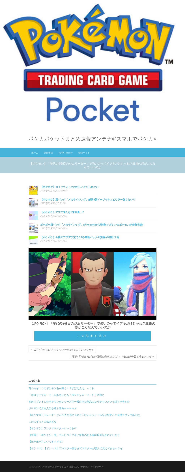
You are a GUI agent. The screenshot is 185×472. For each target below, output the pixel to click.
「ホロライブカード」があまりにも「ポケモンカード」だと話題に (66, 395)
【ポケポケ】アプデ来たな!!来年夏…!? (62, 212)
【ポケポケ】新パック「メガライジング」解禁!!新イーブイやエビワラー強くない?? (87, 199)
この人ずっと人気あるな (42, 421)
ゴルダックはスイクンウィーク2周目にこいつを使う (62, 349)
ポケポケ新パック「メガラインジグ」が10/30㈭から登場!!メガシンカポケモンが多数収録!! (91, 224)
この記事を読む (92, 335)
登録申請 (48, 152)
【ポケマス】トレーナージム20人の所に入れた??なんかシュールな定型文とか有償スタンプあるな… (85, 415)
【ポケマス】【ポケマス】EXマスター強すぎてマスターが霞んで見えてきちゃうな (75, 448)
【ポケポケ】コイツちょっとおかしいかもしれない (69, 187)
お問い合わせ (66, 152)
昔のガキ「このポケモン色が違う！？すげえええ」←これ (61, 388)
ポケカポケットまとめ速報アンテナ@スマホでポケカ (91, 139)
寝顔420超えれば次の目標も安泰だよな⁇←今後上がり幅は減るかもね (113, 356)
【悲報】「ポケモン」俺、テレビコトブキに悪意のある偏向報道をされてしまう (74, 435)
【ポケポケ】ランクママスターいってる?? (52, 428)
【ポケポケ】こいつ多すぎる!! (46, 441)
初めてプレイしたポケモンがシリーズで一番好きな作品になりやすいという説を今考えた (79, 401)
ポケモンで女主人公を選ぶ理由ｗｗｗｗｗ (53, 408)
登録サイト (84, 152)
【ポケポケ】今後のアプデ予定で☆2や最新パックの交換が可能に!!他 (79, 237)
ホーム (34, 152)
